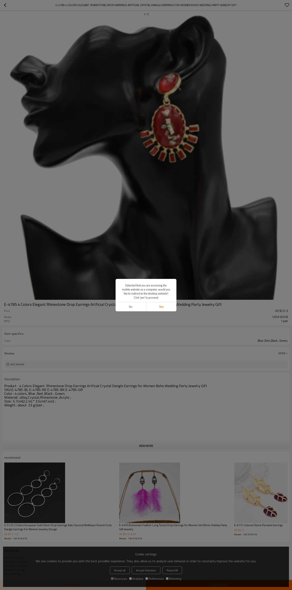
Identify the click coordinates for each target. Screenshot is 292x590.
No (130, 306)
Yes (161, 306)
